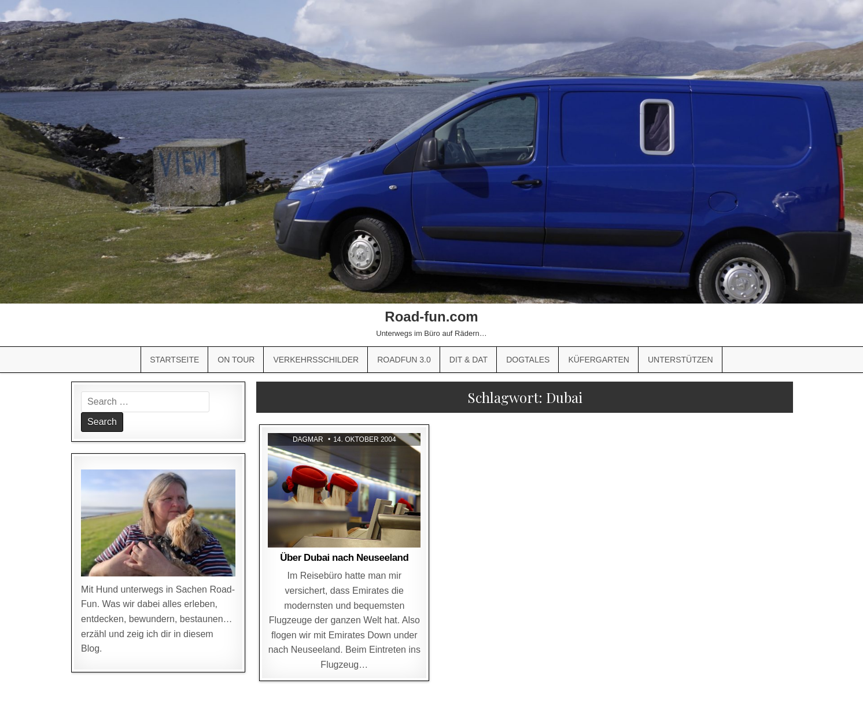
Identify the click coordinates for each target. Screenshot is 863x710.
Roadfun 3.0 (404, 359)
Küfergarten (598, 359)
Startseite (174, 359)
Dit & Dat (468, 359)
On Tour (236, 359)
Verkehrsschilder (316, 359)
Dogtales (527, 359)
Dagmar (308, 439)
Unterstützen (680, 359)
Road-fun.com (431, 316)
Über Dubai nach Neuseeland (344, 557)
